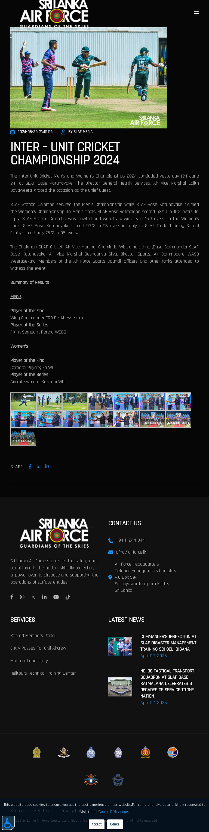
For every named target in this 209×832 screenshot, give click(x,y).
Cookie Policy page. (114, 811)
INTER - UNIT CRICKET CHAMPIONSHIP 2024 (64, 154)
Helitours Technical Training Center (43, 673)
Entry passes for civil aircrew (38, 648)
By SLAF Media (77, 131)
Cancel (115, 824)
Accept (96, 824)
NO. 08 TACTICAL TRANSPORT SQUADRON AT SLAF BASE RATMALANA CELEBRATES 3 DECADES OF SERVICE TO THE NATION (167, 683)
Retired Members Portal (33, 635)
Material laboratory (29, 660)
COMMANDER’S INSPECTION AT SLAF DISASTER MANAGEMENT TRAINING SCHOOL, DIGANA (168, 642)
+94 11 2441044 (130, 540)
